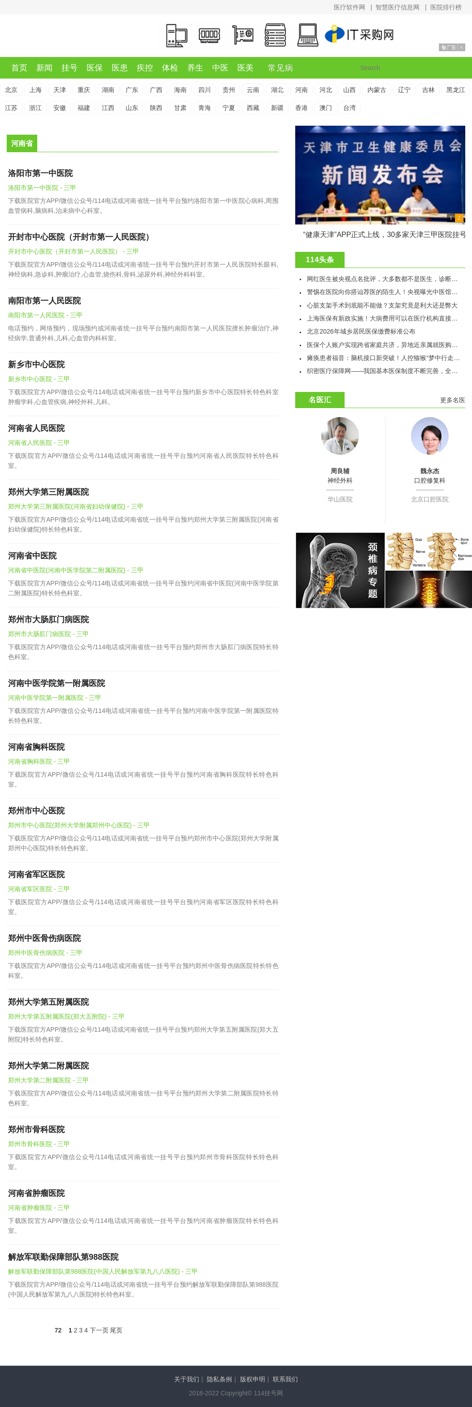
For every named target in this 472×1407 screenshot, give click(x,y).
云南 (253, 89)
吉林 (428, 89)
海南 (180, 89)
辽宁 (404, 89)
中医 (220, 67)
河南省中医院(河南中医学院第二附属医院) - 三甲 (76, 570)
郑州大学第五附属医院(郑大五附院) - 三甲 (66, 1016)
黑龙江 (455, 89)
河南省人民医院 (36, 428)
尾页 (116, 1330)
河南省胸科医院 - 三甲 (39, 761)
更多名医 (452, 400)
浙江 (35, 107)
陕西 (156, 107)
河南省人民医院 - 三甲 (39, 442)
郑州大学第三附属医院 (48, 492)
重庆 (84, 89)
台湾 (349, 107)
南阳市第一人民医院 (44, 300)
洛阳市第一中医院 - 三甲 (42, 187)
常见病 (280, 67)
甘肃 (180, 107)
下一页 (99, 1330)
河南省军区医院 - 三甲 (39, 889)
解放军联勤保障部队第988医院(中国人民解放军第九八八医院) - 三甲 (103, 1271)
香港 (301, 107)
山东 (132, 107)
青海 (204, 107)
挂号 (69, 67)
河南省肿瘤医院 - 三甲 (39, 1207)
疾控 (145, 67)
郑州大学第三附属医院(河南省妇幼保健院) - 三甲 (76, 506)
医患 (120, 67)
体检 (170, 67)
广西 (156, 89)
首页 (19, 67)
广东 (132, 89)
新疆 (277, 107)
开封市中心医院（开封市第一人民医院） (80, 237)
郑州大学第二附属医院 (48, 1065)
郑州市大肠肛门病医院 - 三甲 (48, 634)
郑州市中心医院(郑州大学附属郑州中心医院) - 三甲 (79, 825)
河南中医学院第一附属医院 (56, 683)
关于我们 (186, 1379)
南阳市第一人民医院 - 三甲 (45, 315)
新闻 (44, 67)
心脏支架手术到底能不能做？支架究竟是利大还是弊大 (382, 305)
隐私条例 (219, 1379)
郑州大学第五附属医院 (48, 1002)
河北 (325, 89)
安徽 (59, 107)
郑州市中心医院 (36, 810)
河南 (301, 89)
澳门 (325, 107)
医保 (95, 67)
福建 (84, 107)
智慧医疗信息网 (398, 7)
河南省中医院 (32, 555)
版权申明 (252, 1379)
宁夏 (229, 107)
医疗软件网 (349, 7)
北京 (11, 89)
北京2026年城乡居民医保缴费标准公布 (361, 331)
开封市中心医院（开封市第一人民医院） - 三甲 (73, 251)
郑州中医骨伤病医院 (44, 938)
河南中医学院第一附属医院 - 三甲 (54, 697)
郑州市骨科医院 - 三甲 (39, 1144)
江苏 (11, 107)
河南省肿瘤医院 (36, 1193)
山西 (349, 89)
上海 (35, 89)
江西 (108, 107)
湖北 (277, 89)
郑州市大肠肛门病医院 (48, 619)
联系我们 (285, 1379)
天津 (59, 89)
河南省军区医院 (36, 874)
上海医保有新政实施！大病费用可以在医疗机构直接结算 (385, 318)
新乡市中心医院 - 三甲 (39, 379)
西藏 (253, 107)
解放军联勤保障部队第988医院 (63, 1257)
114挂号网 (51, 36)
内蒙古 (376, 89)
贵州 (229, 89)
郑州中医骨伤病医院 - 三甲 (45, 952)
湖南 (108, 89)
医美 (245, 67)
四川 (204, 89)
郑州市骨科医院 (36, 1129)
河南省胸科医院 (36, 747)
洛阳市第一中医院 (40, 173)
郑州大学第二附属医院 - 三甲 (48, 1080)
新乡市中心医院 (36, 364)
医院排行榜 (446, 7)
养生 (195, 67)
